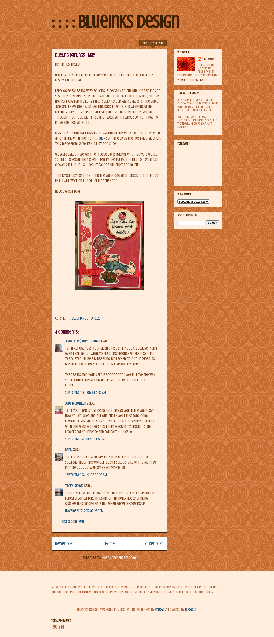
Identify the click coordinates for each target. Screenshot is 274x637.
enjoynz (161, 609)
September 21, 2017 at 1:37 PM (85, 439)
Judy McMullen (75, 403)
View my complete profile (192, 80)
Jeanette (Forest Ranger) (84, 341)
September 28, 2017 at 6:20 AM (86, 475)
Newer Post (64, 543)
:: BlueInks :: (209, 59)
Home (110, 543)
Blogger (191, 609)
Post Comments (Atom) (119, 558)
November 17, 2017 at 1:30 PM (84, 511)
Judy (102, 138)
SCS (57, 96)
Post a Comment (73, 522)
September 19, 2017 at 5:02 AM (85, 392)
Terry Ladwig (74, 486)
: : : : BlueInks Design (115, 22)
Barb (68, 450)
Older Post (154, 543)
